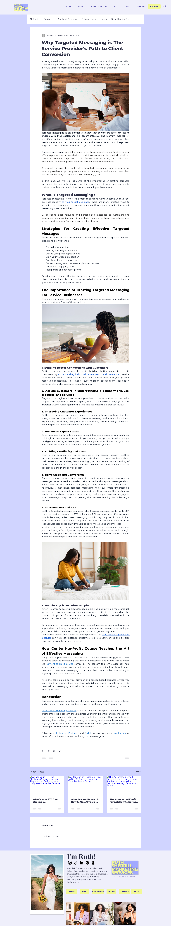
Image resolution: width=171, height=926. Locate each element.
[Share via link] (60, 751)
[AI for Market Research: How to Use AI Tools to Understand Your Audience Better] (85, 785)
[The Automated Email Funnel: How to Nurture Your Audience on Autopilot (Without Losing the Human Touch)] (124, 785)
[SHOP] (136, 891)
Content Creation (67, 19)
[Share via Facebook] (43, 751)
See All (138, 771)
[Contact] (154, 6)
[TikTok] (75, 862)
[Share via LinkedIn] (54, 751)
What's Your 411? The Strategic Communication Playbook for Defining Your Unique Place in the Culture (46, 800)
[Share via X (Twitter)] (48, 751)
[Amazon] (93, 862)
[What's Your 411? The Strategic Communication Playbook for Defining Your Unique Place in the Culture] (47, 785)
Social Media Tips (120, 19)
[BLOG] (84, 891)
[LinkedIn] (81, 862)
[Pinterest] (87, 862)
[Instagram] (70, 862)
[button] (79, 6)
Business (48, 19)
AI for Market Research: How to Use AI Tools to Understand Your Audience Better (85, 800)
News (104, 19)
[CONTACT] (124, 891)
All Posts (34, 19)
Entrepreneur (88, 19)
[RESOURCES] (98, 891)
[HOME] (71, 891)
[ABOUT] (111, 891)
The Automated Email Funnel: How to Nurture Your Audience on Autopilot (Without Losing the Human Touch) (124, 800)
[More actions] (128, 35)
